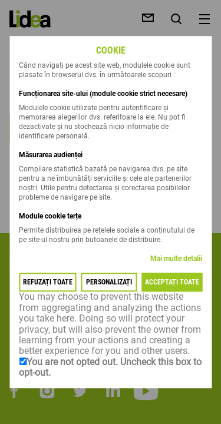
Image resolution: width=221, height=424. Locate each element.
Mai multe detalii (176, 259)
